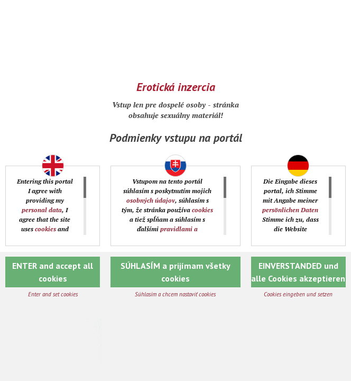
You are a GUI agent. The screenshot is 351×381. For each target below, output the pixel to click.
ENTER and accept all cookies (52, 272)
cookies (45, 229)
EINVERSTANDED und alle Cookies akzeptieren (298, 272)
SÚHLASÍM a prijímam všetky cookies (175, 272)
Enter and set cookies (53, 294)
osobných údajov (150, 200)
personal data (42, 210)
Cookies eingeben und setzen (298, 294)
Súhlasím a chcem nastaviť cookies (175, 294)
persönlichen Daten (290, 210)
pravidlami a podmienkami (161, 233)
